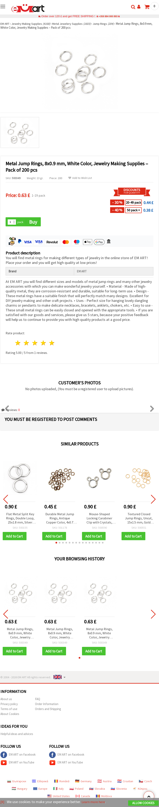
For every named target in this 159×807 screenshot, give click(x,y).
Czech (145, 782)
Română (61, 782)
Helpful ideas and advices (16, 735)
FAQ (37, 700)
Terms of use (8, 710)
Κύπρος (139, 789)
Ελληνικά (40, 782)
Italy (58, 789)
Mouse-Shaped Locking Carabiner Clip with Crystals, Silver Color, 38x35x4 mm (99, 518)
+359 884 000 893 (108, 16)
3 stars (35, 343)
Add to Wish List (80, 178)
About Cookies (9, 715)
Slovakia (97, 789)
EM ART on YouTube (17, 763)
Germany (83, 782)
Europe (40, 789)
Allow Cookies (143, 803)
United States (58, 797)
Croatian (125, 782)
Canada (83, 797)
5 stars (52, 343)
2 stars (26, 343)
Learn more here (94, 802)
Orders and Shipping (48, 710)
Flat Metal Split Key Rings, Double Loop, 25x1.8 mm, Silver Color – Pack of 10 (20, 518)
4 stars (43, 343)
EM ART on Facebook (18, 755)
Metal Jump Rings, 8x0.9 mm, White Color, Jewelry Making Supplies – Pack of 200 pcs (20, 633)
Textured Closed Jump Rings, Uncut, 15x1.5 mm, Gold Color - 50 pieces (139, 518)
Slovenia (119, 789)
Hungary (19, 789)
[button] (56, 543)
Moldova (104, 797)
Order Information (46, 705)
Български (16, 782)
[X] (2, 802)
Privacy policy (9, 705)
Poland (76, 789)
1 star (18, 343)
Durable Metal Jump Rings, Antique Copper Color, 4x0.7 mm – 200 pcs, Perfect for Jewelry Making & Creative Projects (59, 518)
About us (6, 700)
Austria (105, 782)
